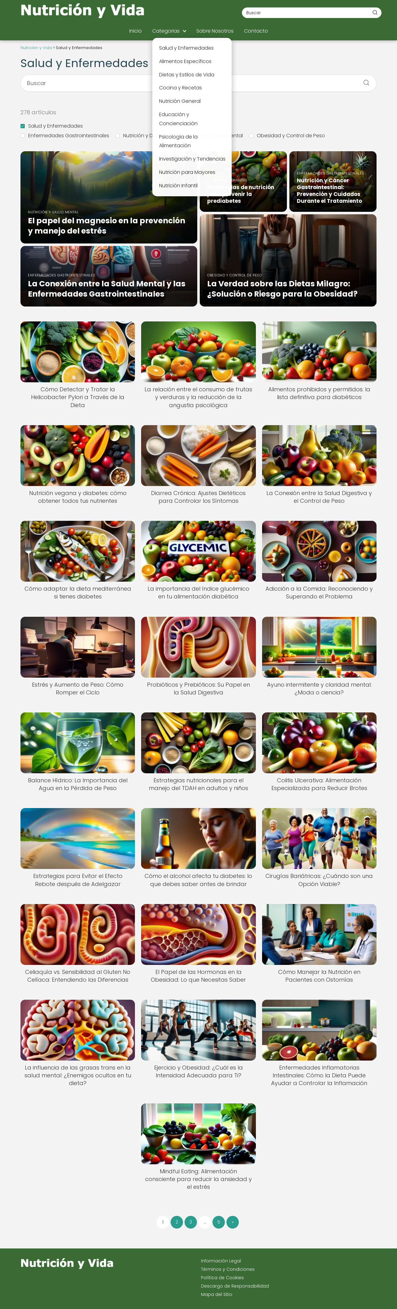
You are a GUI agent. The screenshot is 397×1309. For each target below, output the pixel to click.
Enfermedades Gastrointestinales (64, 135)
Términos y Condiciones (228, 1269)
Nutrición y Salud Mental (210, 135)
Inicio (135, 30)
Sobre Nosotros (215, 30)
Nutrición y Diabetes (143, 135)
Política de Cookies (222, 1278)
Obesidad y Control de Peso (287, 135)
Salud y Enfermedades (51, 126)
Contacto (256, 30)
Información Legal (221, 1261)
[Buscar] (374, 12)
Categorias (166, 30)
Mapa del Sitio (216, 1294)
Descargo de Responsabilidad (235, 1286)
